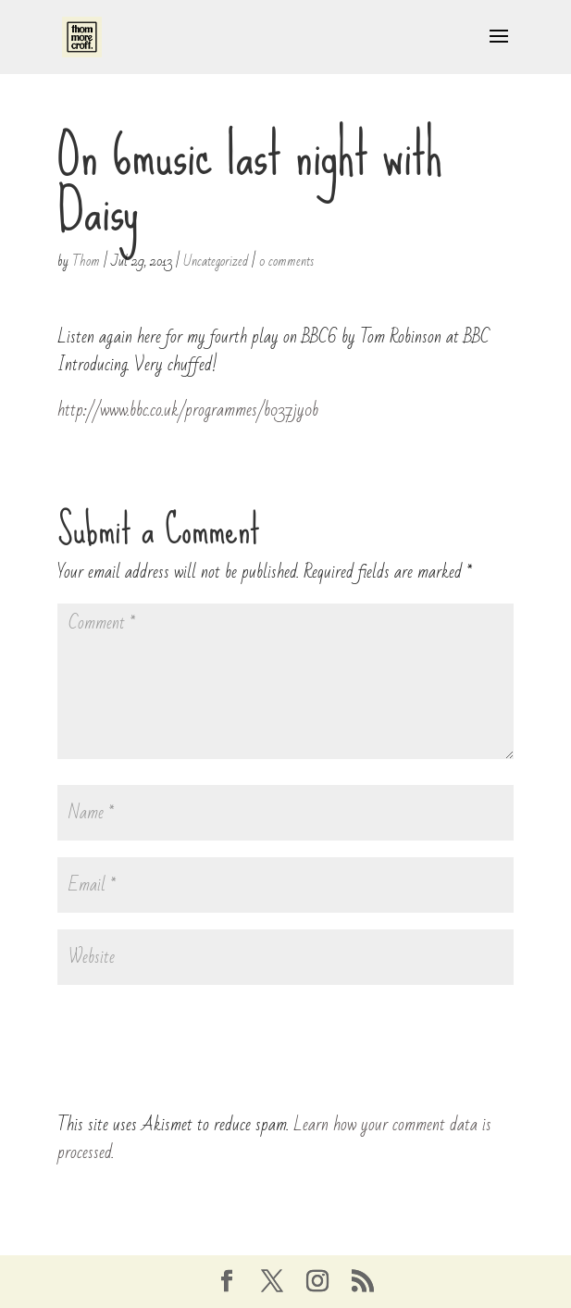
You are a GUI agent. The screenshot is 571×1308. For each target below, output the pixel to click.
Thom (86, 261)
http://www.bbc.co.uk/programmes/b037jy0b (187, 410)
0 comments (286, 261)
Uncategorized (215, 261)
